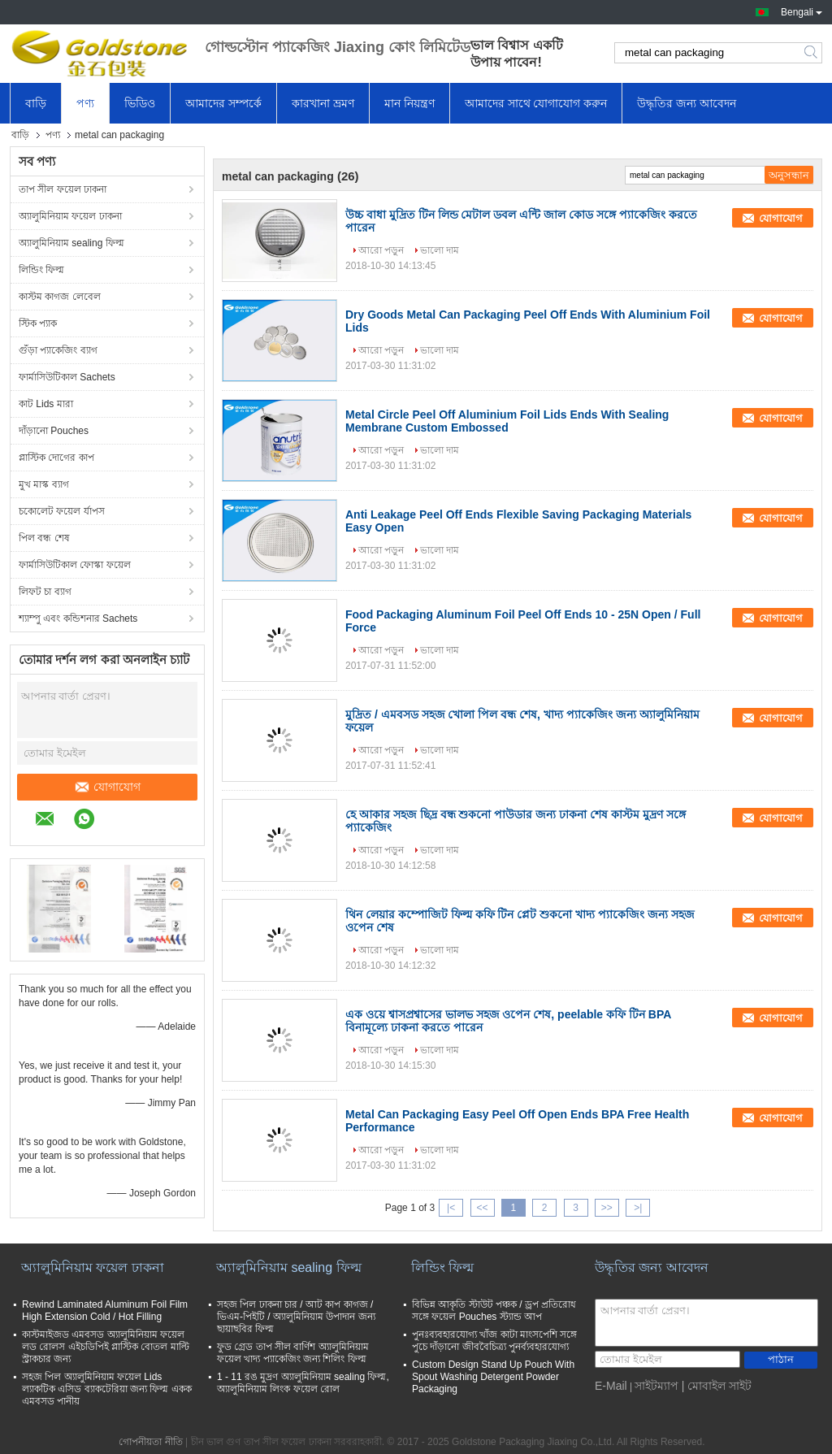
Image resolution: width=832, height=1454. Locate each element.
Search (812, 52)
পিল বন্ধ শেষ (44, 538)
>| (638, 1207)
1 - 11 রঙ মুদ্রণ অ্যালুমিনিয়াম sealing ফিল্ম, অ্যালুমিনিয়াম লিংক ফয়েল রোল (303, 1383)
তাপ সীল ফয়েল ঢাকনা (62, 189)
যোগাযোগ (107, 786)
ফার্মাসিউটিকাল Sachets (67, 377)
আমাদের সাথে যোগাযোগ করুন (536, 103)
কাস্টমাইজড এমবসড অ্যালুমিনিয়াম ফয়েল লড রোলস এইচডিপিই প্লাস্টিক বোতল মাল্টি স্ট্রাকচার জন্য (105, 1347)
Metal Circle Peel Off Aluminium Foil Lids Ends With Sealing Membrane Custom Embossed (507, 421)
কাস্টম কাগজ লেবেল (60, 296)
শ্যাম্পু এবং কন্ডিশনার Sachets (78, 618)
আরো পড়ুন (381, 250)
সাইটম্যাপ (656, 1385)
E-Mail (611, 1385)
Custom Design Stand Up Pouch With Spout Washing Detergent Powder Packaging (493, 1377)
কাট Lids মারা (46, 404)
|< (451, 1207)
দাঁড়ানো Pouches (54, 430)
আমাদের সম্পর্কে (223, 103)
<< (482, 1207)
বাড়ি (35, 103)
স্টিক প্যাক (38, 323)
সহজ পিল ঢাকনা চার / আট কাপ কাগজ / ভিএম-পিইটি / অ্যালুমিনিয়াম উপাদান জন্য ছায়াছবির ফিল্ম (296, 1317)
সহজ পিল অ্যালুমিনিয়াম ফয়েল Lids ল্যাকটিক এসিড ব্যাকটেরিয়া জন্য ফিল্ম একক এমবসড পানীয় (107, 1389)
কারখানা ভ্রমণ (323, 103)
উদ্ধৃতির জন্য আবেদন (686, 103)
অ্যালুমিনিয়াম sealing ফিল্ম (71, 243)
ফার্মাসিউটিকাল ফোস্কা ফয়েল (75, 565)
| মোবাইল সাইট (717, 1385)
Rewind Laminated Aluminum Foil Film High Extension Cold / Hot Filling (105, 1310)
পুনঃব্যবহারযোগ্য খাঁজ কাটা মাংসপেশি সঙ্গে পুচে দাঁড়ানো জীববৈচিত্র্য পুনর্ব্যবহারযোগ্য (494, 1340)
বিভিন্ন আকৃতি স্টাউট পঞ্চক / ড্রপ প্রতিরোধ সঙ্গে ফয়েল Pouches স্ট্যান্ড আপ (494, 1310)
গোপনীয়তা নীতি (150, 1441)
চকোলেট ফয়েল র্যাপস (62, 511)
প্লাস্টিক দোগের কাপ (56, 457)
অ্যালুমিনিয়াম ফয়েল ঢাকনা (70, 216)
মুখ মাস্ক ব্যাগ (44, 484)
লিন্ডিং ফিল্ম (41, 270)
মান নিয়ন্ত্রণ (409, 103)
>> (607, 1207)
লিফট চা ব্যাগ (45, 591)
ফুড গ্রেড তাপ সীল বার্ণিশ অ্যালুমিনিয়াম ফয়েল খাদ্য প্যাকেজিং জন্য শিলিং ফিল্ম (293, 1353)
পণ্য (85, 103)
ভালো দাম (439, 250)
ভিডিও (139, 103)
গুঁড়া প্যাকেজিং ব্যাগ (58, 350)
